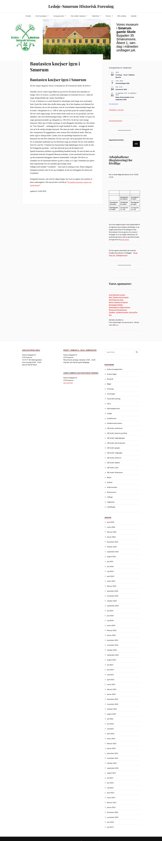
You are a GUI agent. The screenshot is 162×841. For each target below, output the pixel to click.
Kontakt (133, 16)
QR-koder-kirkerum (114, 458)
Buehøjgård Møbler (116, 305)
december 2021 (112, 753)
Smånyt (109, 482)
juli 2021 (110, 778)
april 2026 (110, 522)
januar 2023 (111, 694)
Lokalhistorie (111, 418)
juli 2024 (110, 611)
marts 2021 (111, 797)
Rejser (109, 477)
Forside (28, 16)
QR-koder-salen (113, 467)
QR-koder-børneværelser (116, 443)
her (117, 325)
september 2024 (113, 606)
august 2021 (111, 773)
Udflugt (110, 497)
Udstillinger (111, 507)
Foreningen (111, 394)
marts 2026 (111, 527)
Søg (136, 144)
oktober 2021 (112, 763)
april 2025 (110, 576)
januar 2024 (111, 635)
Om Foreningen (41, 16)
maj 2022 (110, 729)
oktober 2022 (112, 709)
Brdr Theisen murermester (119, 297)
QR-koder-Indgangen (114, 453)
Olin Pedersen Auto (116, 300)
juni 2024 (110, 616)
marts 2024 (111, 625)
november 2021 (112, 758)
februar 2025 (111, 586)
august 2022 (111, 714)
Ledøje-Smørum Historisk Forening (81, 6)
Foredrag (110, 389)
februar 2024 (111, 630)
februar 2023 (111, 689)
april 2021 (110, 793)
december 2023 (112, 640)
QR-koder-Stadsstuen (115, 472)
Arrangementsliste (115, 121)
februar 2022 (111, 743)
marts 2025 (111, 581)
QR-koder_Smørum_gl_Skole (117, 433)
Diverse (108, 16)
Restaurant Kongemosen (118, 310)
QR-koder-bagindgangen (116, 438)
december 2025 (112, 542)
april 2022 (110, 733)
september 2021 (113, 768)
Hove (109, 404)
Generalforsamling (113, 399)
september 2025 (113, 552)
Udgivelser (95, 16)
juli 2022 (110, 719)
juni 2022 (110, 724)
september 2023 (113, 655)
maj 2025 (110, 571)
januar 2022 (111, 748)
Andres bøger (112, 374)
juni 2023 (110, 670)
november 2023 (112, 645)
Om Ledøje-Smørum (78, 16)
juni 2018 (110, 822)
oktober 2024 (112, 601)
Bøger (109, 384)
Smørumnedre (112, 487)
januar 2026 (111, 537)
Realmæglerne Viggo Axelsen (119, 307)
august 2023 (111, 660)
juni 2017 (110, 827)
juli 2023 (110, 665)
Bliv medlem (121, 16)
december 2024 (112, 591)
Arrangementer (58, 16)
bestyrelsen (125, 239)
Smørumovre (111, 492)
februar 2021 (111, 802)
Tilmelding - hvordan (116, 110)
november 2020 (112, 817)
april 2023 (110, 679)
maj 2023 (110, 675)
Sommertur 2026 (121, 89)
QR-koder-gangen (113, 448)
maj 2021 (110, 788)
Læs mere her (68, 383)
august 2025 (111, 556)
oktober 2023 (112, 650)
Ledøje (109, 413)
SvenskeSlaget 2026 (122, 83)
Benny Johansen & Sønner (118, 302)
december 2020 (112, 812)
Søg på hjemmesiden (116, 140)
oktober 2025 (112, 547)
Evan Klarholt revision (117, 295)
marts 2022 (111, 738)
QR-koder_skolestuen (115, 428)
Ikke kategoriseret (113, 408)
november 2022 (112, 704)
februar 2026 (111, 532)
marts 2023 (111, 684)
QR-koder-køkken (113, 463)
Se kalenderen (113, 104)
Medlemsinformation (114, 423)
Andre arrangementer (114, 369)
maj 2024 (110, 620)
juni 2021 (110, 783)
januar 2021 (111, 807)
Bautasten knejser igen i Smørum (55, 66)
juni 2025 (110, 566)
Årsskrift (110, 379)
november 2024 (112, 596)
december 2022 (112, 699)
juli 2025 (110, 561)
